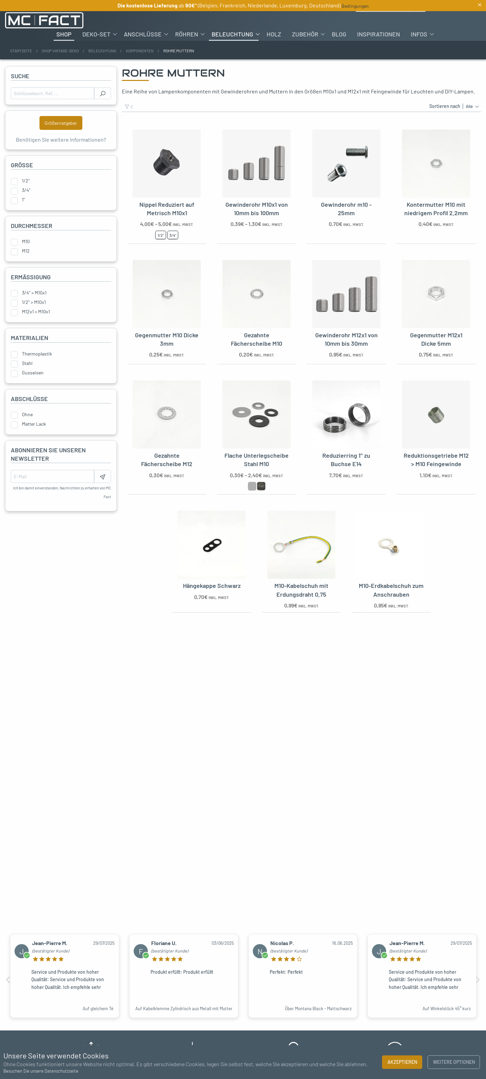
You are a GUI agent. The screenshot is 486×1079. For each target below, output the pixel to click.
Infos (419, 34)
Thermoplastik (37, 354)
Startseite (21, 50)
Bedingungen (355, 6)
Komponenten (140, 50)
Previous (8, 979)
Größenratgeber (61, 123)
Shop (64, 34)
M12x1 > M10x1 (36, 311)
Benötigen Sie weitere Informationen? (61, 139)
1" (23, 199)
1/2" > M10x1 (34, 302)
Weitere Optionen (454, 1062)
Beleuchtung (232, 34)
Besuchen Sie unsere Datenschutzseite (40, 1071)
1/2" (26, 180)
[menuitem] (64, 34)
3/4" (26, 190)
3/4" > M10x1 (34, 292)
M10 (26, 241)
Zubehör (305, 34)
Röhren (186, 34)
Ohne (27, 414)
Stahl (27, 363)
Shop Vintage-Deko (60, 50)
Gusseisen (33, 372)
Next (477, 979)
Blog (339, 34)
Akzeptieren (402, 1062)
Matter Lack (34, 424)
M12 (26, 251)
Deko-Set (96, 34)
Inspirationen (378, 34)
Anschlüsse (143, 34)
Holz (274, 34)
